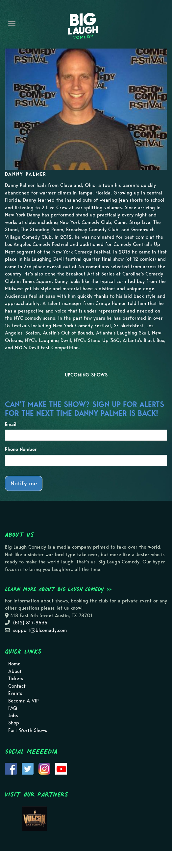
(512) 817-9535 (30, 623)
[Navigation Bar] (12, 23)
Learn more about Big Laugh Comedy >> (58, 589)
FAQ (12, 708)
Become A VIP (23, 701)
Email (10, 424)
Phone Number (21, 449)
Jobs (13, 716)
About (15, 671)
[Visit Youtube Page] (61, 768)
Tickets (15, 678)
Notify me (24, 483)
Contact (17, 686)
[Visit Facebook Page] (11, 768)
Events (15, 693)
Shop (13, 723)
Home (14, 664)
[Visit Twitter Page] (28, 768)
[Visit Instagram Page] (44, 768)
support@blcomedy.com (40, 630)
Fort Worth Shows (27, 730)
